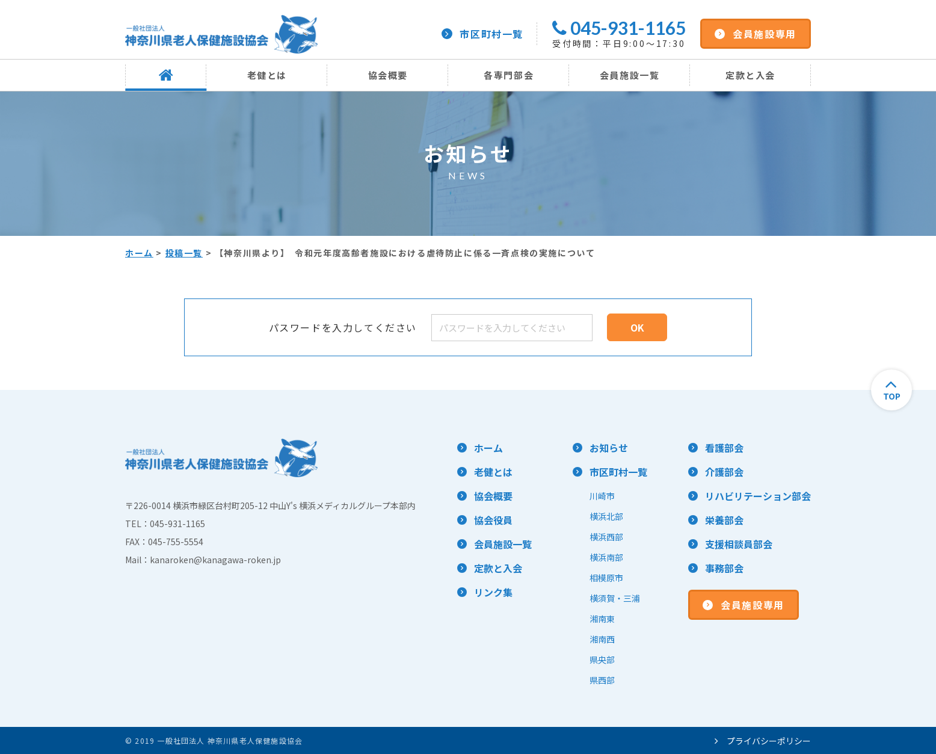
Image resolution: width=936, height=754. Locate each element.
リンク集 (493, 592)
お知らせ (609, 447)
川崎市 (602, 496)
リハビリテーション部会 (758, 496)
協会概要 (388, 75)
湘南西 (602, 639)
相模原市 (606, 578)
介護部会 (724, 472)
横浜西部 (606, 537)
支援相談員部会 (738, 544)
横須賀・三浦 (615, 598)
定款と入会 (750, 75)
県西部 (602, 680)
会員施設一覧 (630, 75)
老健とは (267, 75)
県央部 (602, 660)
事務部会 (724, 568)
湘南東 (602, 619)
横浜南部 (606, 557)
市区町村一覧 (482, 33)
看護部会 (724, 447)
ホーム (139, 253)
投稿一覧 (184, 253)
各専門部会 (509, 75)
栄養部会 (724, 520)
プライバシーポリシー (763, 741)
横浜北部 (606, 516)
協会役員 (493, 520)
